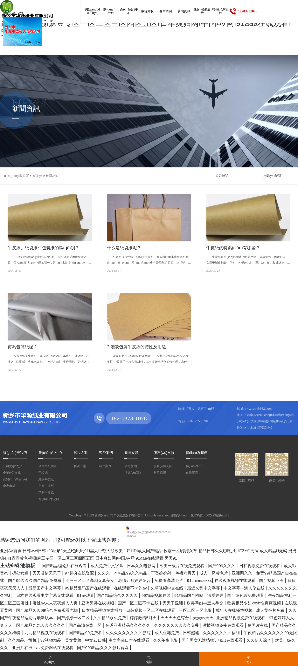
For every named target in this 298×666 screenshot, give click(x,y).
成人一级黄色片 (18, 580)
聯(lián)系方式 (195, 466)
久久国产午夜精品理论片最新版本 (181, 625)
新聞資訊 (51, 176)
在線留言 (192, 472)
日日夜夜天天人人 (196, 587)
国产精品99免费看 (90, 647)
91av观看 (60, 602)
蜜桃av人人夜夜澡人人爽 (88, 610)
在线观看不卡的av (50, 595)
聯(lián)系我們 (196, 453)
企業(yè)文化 (12, 472)
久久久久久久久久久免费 (132, 640)
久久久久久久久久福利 (243, 595)
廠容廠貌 (9, 486)
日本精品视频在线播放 (211, 617)
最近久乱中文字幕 (139, 595)
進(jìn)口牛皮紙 (48, 499)
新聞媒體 (131, 453)
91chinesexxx (69, 587)
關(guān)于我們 (15, 453)
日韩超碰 (218, 647)
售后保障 (160, 472)
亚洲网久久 (52, 580)
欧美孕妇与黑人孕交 (271, 610)
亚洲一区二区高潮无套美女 (230, 580)
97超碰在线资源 (151, 572)
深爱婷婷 (218, 602)
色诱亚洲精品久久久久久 (73, 640)
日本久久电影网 (164, 565)
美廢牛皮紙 (46, 486)
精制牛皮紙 (46, 492)
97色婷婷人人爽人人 (207, 632)
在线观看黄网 (86, 617)
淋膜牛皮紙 (46, 479)
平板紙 (43, 472)
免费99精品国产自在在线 (97, 580)
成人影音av (52, 572)
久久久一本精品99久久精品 (204, 572)
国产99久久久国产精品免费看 (163, 580)
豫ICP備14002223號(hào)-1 (210, 515)
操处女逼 (80, 572)
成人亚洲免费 (189, 647)
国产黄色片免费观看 (255, 602)
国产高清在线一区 (21, 640)
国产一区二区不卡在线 (190, 610)
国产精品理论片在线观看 (70, 565)
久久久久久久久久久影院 (142, 647)
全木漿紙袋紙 (47, 466)
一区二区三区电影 (30, 625)
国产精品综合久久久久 (99, 602)
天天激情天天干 (111, 572)
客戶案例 (106, 453)
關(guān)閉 (15, 13)
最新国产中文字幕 (241, 587)
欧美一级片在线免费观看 (213, 565)
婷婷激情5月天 (31, 632)
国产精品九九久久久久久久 (265, 632)
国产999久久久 (262, 565)
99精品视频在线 (146, 602)
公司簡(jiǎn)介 (12, 466)
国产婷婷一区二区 (243, 625)
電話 (149, 659)
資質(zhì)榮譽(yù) (15, 479)
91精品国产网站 (186, 602)
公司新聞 (222, 176)
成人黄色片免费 (121, 625)
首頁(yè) (38, 176)
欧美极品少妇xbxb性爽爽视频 (33, 617)
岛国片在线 (231, 640)
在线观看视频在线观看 (112, 587)
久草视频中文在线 (95, 595)
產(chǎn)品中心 (50, 453)
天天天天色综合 (69, 632)
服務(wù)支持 (164, 453)
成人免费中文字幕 (122, 565)
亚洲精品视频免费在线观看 (150, 632)
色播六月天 (280, 572)
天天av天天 (103, 632)
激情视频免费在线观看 (190, 640)
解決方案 (81, 453)
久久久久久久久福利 (255, 647)
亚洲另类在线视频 (140, 610)
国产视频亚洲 (157, 587)
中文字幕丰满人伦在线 (189, 595)
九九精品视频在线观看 (40, 647)
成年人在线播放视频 (77, 625)
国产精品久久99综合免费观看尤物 (143, 617)
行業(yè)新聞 (272, 176)
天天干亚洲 (232, 610)
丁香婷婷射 (251, 572)
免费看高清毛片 (32, 587)
